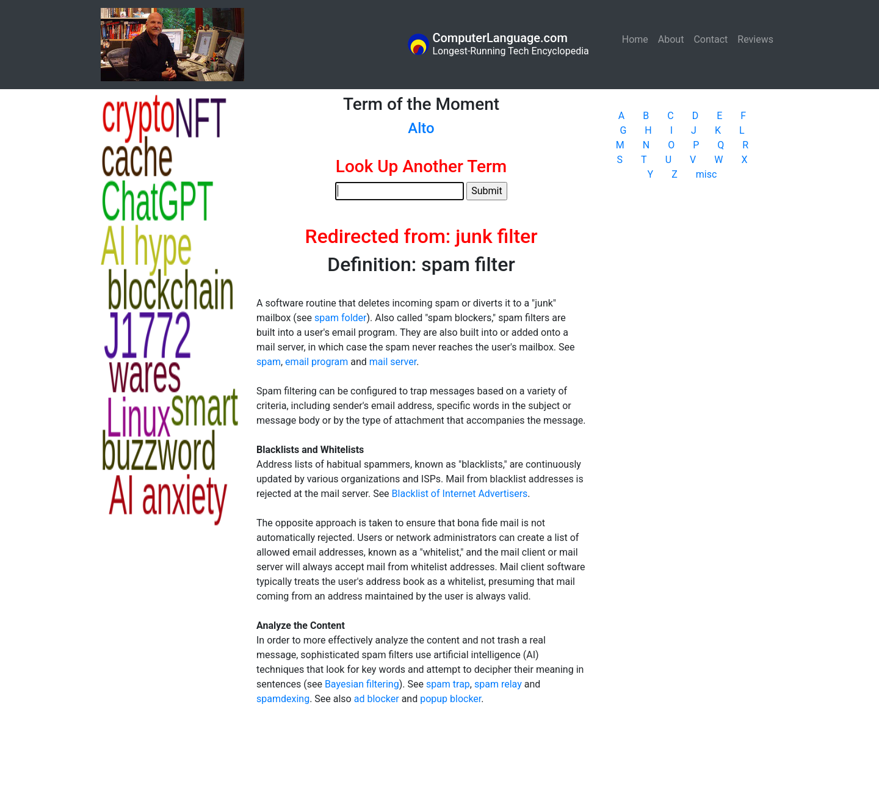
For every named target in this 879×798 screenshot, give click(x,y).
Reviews (755, 39)
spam (268, 362)
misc (706, 174)
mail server (392, 362)
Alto (421, 128)
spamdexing (282, 699)
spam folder (340, 318)
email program (316, 362)
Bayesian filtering (362, 684)
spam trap (448, 684)
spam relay (498, 684)
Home (637, 38)
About (671, 39)
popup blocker (450, 699)
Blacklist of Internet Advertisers (460, 493)
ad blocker (376, 699)
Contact (710, 39)
